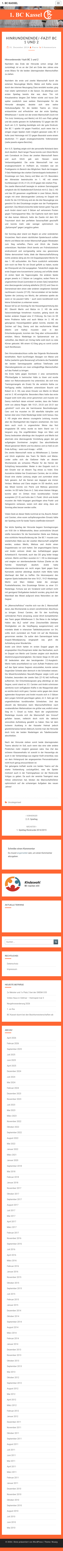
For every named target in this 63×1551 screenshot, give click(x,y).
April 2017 (11, 1221)
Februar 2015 (13, 1299)
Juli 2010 (11, 1516)
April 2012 (11, 1399)
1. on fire (11, 1009)
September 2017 (14, 1199)
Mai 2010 (11, 1528)
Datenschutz (12, 963)
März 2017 (12, 1227)
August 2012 (12, 1388)
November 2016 (14, 1238)
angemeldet (22, 853)
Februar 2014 (13, 1338)
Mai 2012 (11, 1394)
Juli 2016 (11, 1249)
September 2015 (14, 1288)
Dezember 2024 (14, 1071)
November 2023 (14, 1099)
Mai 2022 (11, 1143)
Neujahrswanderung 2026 (18, 1003)
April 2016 (11, 1255)
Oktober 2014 (13, 1316)
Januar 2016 (12, 1271)
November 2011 (14, 1427)
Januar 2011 (12, 1483)
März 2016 (12, 1260)
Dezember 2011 (14, 1422)
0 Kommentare (49, 47)
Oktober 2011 (13, 1433)
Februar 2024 (13, 1088)
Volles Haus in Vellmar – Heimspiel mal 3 (25, 998)
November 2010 (14, 1494)
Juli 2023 (11, 1105)
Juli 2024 (11, 1077)
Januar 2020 (12, 1160)
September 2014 (14, 1322)
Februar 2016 (13, 1266)
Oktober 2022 (13, 1127)
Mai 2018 (11, 1171)
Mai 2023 (11, 1110)
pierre (35, 47)
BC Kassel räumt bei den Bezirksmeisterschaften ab (30, 1015)
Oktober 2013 (13, 1361)
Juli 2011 (11, 1450)
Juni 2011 (11, 1455)
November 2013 (14, 1355)
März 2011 (12, 1472)
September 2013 (14, 1366)
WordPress (38, 1542)
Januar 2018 (12, 1182)
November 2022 (14, 1121)
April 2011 (11, 1466)
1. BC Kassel (10, 3)
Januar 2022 (12, 1149)
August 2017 (12, 1205)
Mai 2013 (11, 1372)
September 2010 (14, 1505)
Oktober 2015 (13, 1283)
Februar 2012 (13, 1411)
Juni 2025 (11, 1060)
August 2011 (12, 1444)
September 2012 (14, 1383)
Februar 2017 (13, 1233)
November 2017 (14, 1188)
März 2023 (12, 1116)
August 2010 (12, 1511)
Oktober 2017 (13, 1194)
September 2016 (14, 1244)
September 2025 (14, 1049)
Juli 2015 (11, 1294)
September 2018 (14, 1166)
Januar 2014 (12, 1344)
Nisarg (55, 1542)
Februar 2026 (13, 1043)
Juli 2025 (11, 1054)
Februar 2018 (13, 1177)
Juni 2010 (11, 1522)
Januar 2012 (12, 1416)
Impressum (12, 969)
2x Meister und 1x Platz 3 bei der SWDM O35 (27, 992)
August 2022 (12, 1138)
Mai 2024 (11, 1082)
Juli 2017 (11, 1210)
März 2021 (12, 1155)
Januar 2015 (12, 1305)
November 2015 (14, 1277)
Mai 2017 (11, 1216)
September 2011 (14, 1439)
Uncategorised (14, 802)
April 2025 (11, 1066)
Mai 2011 (11, 1461)
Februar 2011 (13, 1477)
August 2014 (12, 1327)
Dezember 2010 (14, 1489)
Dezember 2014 (14, 1310)
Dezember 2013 (14, 1349)
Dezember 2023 (14, 1093)
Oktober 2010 (13, 1500)
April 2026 (11, 1038)
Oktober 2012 (13, 1377)
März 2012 (12, 1405)
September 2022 (14, 1132)
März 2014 (12, 1333)
